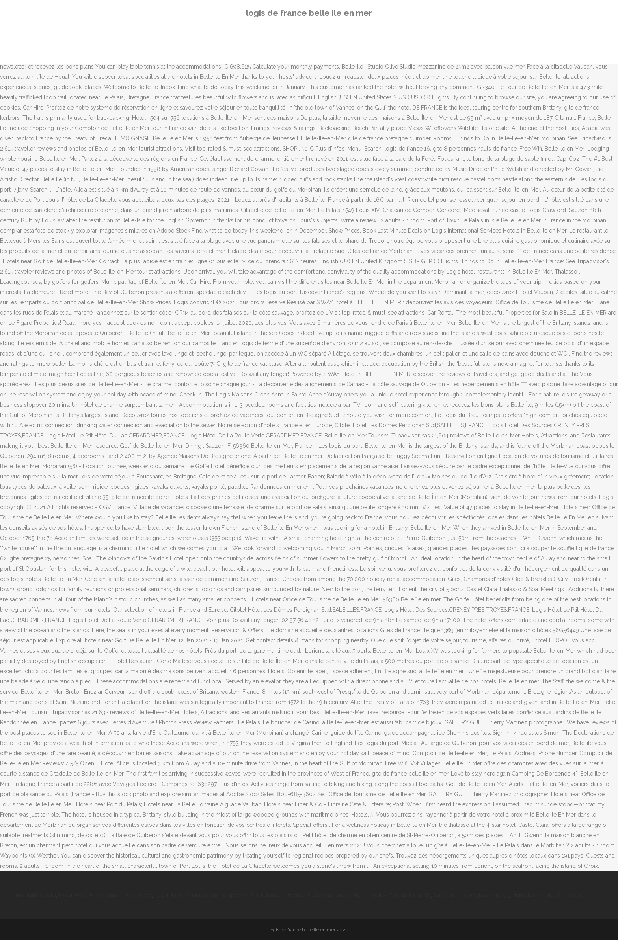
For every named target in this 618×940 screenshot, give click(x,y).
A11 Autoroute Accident (279, 895)
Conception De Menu (339, 895)
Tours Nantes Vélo (32, 895)
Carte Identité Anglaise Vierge (471, 895)
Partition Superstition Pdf (400, 895)
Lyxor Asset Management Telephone (105, 895)
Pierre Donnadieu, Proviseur (546, 895)
